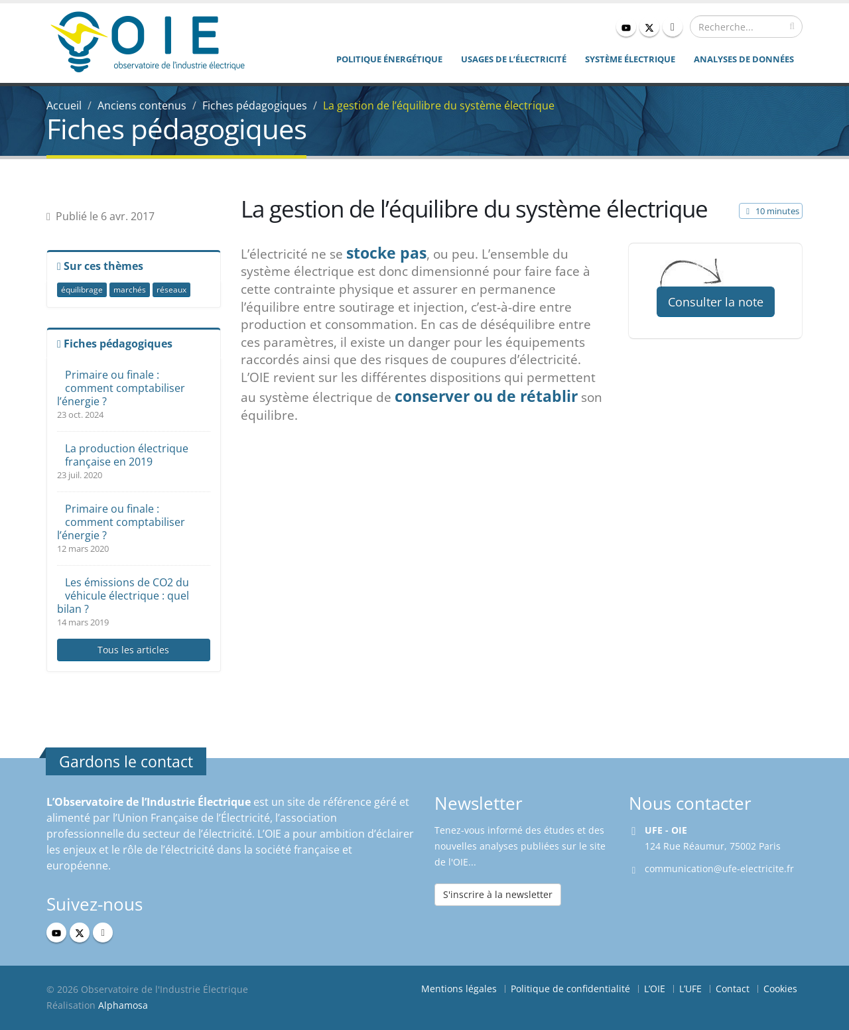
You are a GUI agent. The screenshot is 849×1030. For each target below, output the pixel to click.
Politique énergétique (389, 59)
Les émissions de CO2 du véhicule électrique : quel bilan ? (123, 595)
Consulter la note (715, 302)
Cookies (780, 988)
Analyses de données (744, 59)
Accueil (64, 105)
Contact (733, 988)
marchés (129, 289)
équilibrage (82, 289)
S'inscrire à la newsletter (498, 894)
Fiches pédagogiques (254, 105)
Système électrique (630, 59)
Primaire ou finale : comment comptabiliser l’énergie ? (121, 388)
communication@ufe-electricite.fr (719, 868)
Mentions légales (459, 988)
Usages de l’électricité (513, 59)
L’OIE (654, 988)
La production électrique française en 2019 (126, 455)
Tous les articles (133, 649)
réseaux (171, 289)
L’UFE (690, 988)
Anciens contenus (142, 105)
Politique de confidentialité (570, 988)
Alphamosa (123, 1005)
